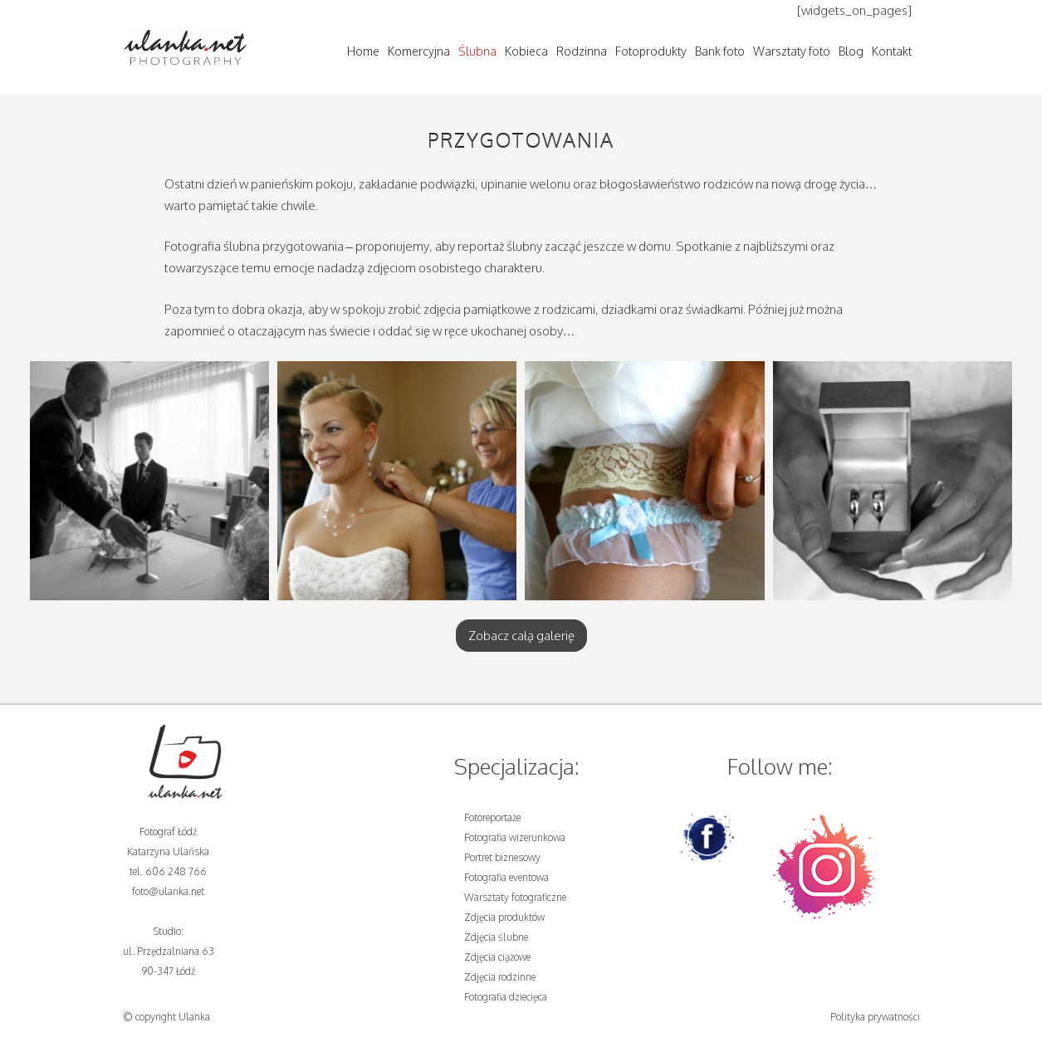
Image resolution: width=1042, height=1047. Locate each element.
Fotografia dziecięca (505, 997)
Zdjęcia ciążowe (497, 957)
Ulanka (194, 1016)
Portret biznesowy (502, 857)
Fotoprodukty (651, 51)
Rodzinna (581, 51)
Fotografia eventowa (506, 877)
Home (363, 51)
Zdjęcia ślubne (496, 937)
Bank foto (720, 51)
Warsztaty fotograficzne (515, 897)
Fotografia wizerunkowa (514, 837)
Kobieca (526, 51)
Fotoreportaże (492, 817)
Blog (851, 51)
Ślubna (477, 51)
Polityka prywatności (875, 1016)
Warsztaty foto (791, 51)
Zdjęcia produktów (504, 917)
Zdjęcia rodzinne (500, 977)
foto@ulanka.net (168, 891)
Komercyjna (419, 51)
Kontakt (892, 51)
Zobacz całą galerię (521, 635)
